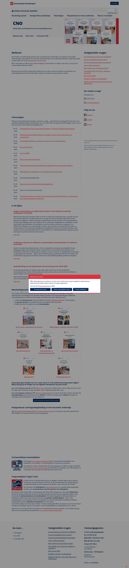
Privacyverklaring (43, 286)
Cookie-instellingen (80, 289)
